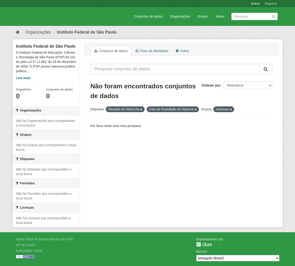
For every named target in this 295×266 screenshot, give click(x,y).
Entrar (255, 3)
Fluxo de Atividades (152, 51)
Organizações (180, 16)
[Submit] (273, 16)
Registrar (271, 3)
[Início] (18, 32)
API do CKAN (25, 245)
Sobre (220, 16)
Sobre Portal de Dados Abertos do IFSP (44, 239)
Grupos (203, 16)
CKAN (204, 244)
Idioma (201, 251)
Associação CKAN (29, 251)
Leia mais (23, 78)
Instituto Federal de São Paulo (87, 32)
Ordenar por (211, 85)
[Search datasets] (254, 16)
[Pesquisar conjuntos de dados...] (175, 69)
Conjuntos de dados (148, 16)
